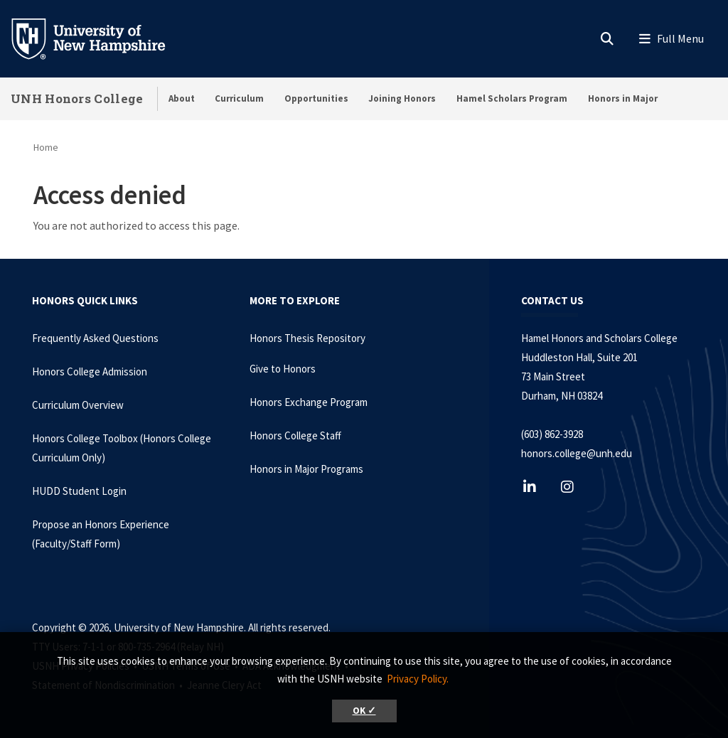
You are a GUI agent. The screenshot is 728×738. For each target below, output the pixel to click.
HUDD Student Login (79, 491)
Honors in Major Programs (306, 469)
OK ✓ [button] (364, 711)
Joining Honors (402, 98)
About (181, 98)
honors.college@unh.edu (576, 453)
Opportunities (316, 98)
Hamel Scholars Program (511, 98)
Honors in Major (623, 98)
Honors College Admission (89, 371)
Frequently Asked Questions (95, 338)
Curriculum (239, 98)
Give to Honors (283, 368)
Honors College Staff (295, 435)
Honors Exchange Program (309, 402)
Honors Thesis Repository (307, 338)
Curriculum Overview (78, 405)
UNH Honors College (77, 98)
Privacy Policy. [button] (418, 678)
